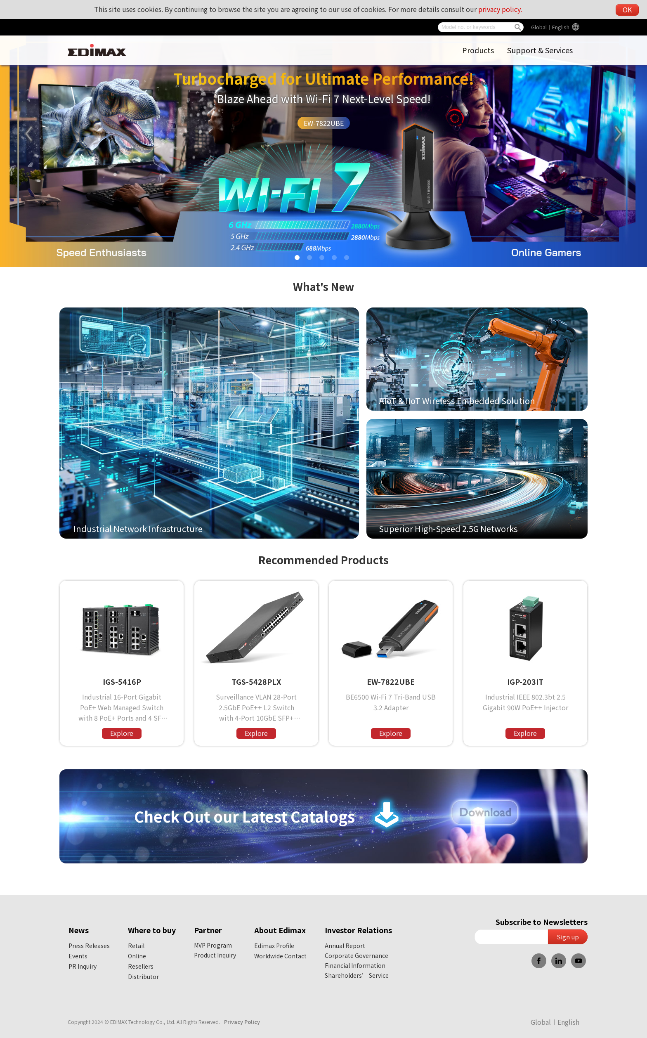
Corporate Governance (356, 955)
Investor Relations (358, 930)
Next (618, 133)
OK (627, 9)
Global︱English (550, 27)
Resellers (140, 966)
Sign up (568, 936)
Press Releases (89, 945)
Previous (28, 133)
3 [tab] (323, 259)
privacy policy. (500, 9)
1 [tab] (299, 259)
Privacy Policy (242, 1021)
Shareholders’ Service (357, 975)
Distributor (143, 976)
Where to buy (152, 930)
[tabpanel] (323, 133)
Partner (208, 930)
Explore (121, 733)
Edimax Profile (274, 945)
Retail (136, 945)
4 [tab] (336, 259)
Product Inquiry (215, 955)
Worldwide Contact (280, 956)
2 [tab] (311, 259)
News (78, 930)
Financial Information (355, 965)
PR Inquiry (82, 966)
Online (137, 956)
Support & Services (540, 50)
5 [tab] (348, 259)
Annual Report (345, 945)
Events (77, 956)
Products (478, 50)
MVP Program (213, 945)
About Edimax (280, 930)
